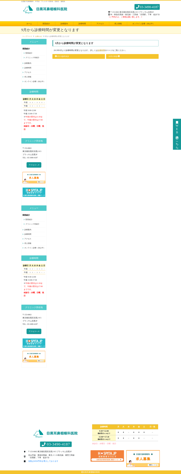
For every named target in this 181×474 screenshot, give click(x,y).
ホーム (29, 24)
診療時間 (82, 24)
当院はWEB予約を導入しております (43, 461)
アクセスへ (34, 165)
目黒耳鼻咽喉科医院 (91, 472)
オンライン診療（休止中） (143, 24)
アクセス (100, 24)
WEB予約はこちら (177, 134)
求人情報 (118, 24)
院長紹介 (29, 53)
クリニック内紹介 (32, 57)
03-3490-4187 (147, 7)
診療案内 (64, 24)
